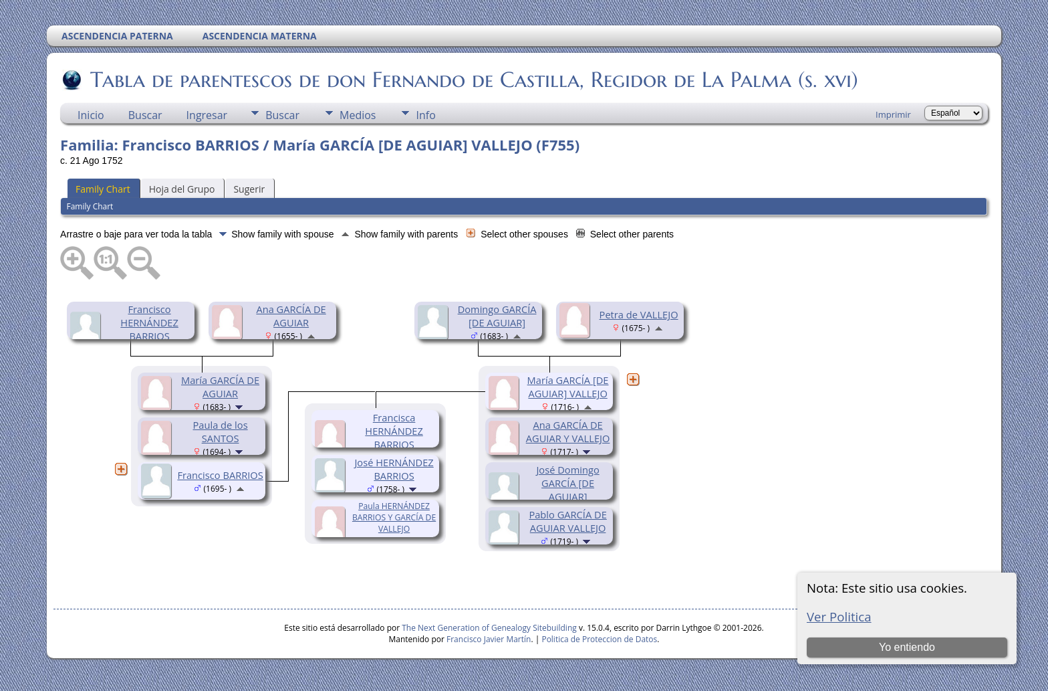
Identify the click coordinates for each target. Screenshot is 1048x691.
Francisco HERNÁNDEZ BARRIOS (149, 322)
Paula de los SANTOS (220, 431)
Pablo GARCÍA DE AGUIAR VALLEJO (567, 521)
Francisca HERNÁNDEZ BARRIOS (394, 431)
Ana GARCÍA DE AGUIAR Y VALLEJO (568, 431)
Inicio (91, 115)
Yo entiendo (907, 647)
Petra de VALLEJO (639, 314)
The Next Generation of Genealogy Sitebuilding (489, 627)
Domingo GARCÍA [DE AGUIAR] (497, 315)
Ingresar (207, 115)
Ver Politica (839, 616)
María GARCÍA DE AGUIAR (220, 386)
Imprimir (893, 114)
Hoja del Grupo (182, 189)
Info (425, 115)
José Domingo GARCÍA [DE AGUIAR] (567, 483)
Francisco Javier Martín (488, 639)
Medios (358, 115)
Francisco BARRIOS (220, 475)
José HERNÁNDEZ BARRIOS (393, 469)
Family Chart (103, 189)
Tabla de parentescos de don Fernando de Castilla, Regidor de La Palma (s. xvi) (473, 79)
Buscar (145, 115)
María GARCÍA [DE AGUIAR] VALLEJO (568, 386)
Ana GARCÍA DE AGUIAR (290, 315)
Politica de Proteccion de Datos (599, 639)
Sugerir (249, 189)
